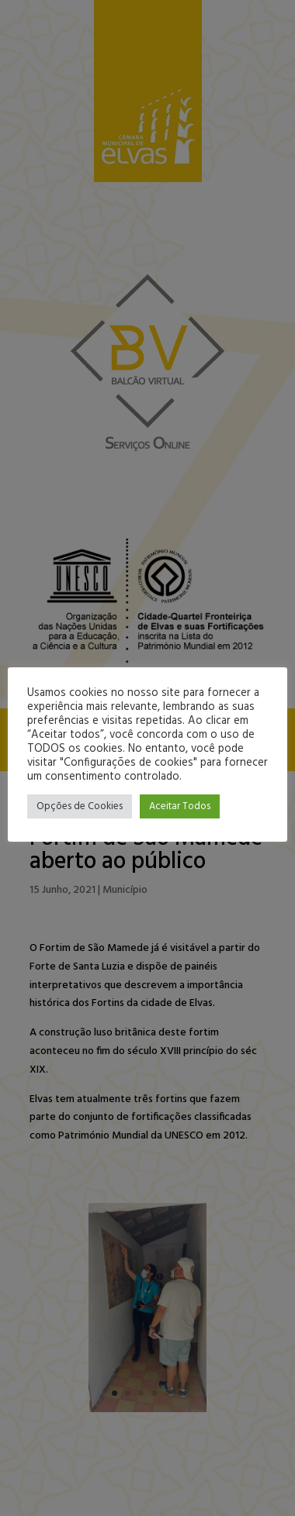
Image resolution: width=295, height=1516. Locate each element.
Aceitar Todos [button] (179, 806)
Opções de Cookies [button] (79, 806)
